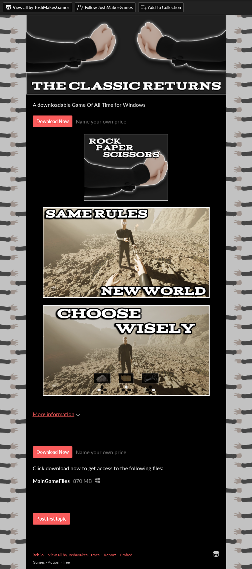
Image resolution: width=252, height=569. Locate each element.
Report (110, 554)
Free (66, 562)
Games (39, 562)
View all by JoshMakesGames (73, 554)
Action (53, 562)
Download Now (52, 121)
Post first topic (51, 519)
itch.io (38, 554)
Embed (126, 554)
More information (56, 414)
